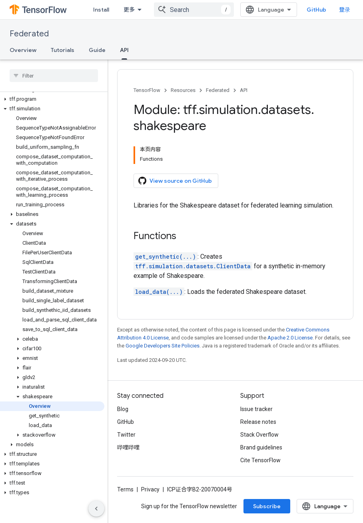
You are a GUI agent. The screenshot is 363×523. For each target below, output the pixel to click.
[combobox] (194, 9)
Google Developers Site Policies (162, 346)
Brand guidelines (261, 447)
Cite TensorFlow (260, 460)
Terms (125, 489)
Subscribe (267, 506)
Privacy (150, 489)
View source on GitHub (175, 181)
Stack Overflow (259, 434)
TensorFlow (147, 90)
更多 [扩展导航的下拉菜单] (129, 9)
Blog (122, 409)
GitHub (316, 9)
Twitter (126, 434)
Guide (97, 50)
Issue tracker (256, 409)
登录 (344, 9)
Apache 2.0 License (290, 338)
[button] (52, 99)
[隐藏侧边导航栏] (96, 509)
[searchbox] (54, 75)
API (243, 90)
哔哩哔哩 (128, 447)
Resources (183, 90)
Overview (23, 50)
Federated (29, 34)
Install (101, 9)
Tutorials (62, 50)
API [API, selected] (124, 50)
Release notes (258, 422)
